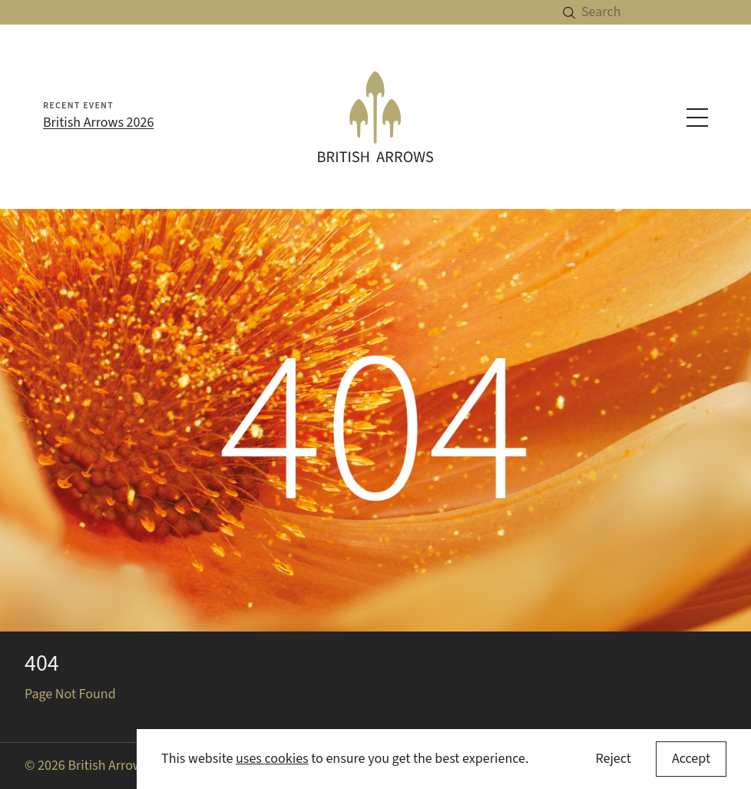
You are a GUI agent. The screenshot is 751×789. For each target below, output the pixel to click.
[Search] (666, 12)
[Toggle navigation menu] (697, 117)
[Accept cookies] (691, 759)
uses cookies (272, 758)
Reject (612, 758)
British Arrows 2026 (98, 122)
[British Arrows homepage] (376, 116)
